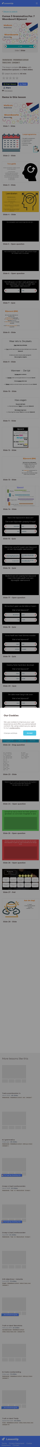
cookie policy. (14, 728)
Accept (30, 733)
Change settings (10, 733)
